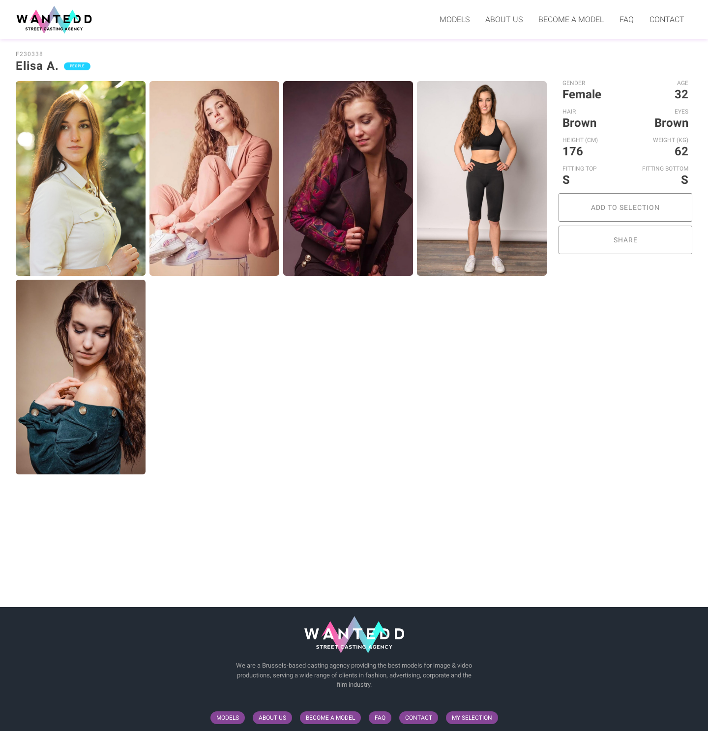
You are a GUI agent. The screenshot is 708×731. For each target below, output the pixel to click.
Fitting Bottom (665, 168)
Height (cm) (580, 140)
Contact (666, 19)
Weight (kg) (670, 140)
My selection (472, 717)
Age (682, 83)
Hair (569, 111)
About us (504, 19)
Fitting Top (579, 168)
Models (455, 19)
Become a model (571, 19)
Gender (573, 83)
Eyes (681, 111)
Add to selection (625, 207)
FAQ (627, 19)
